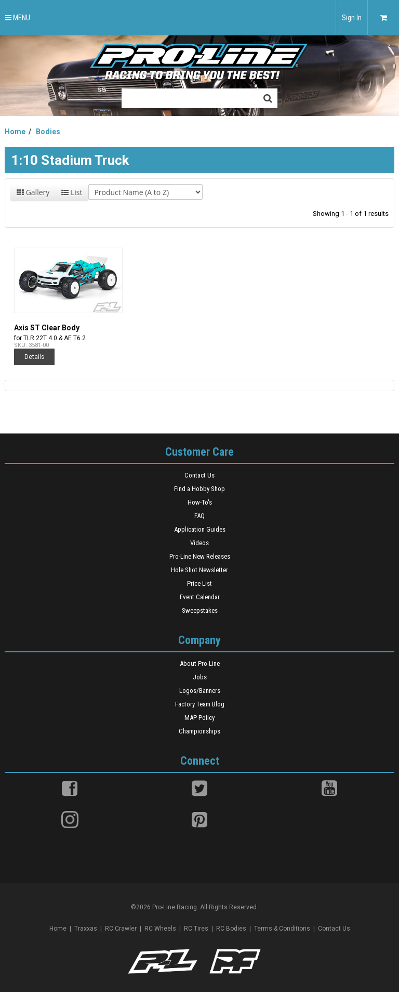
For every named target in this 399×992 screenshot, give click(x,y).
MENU (17, 18)
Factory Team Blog (199, 704)
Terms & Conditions (282, 928)
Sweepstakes (200, 610)
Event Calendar (200, 597)
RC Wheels (160, 928)
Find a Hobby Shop (199, 489)
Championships (199, 731)
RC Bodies (231, 928)
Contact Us (199, 475)
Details (34, 356)
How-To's (200, 502)
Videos (199, 543)
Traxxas (85, 928)
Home (57, 928)
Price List (199, 583)
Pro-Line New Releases (199, 556)
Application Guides (199, 529)
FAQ (199, 516)
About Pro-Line (200, 663)
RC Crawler (121, 928)
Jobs (200, 677)
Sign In (352, 18)
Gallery (33, 192)
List (71, 192)
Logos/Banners (199, 690)
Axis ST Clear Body (46, 328)
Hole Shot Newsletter (199, 570)
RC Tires (196, 928)
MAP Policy (199, 718)
